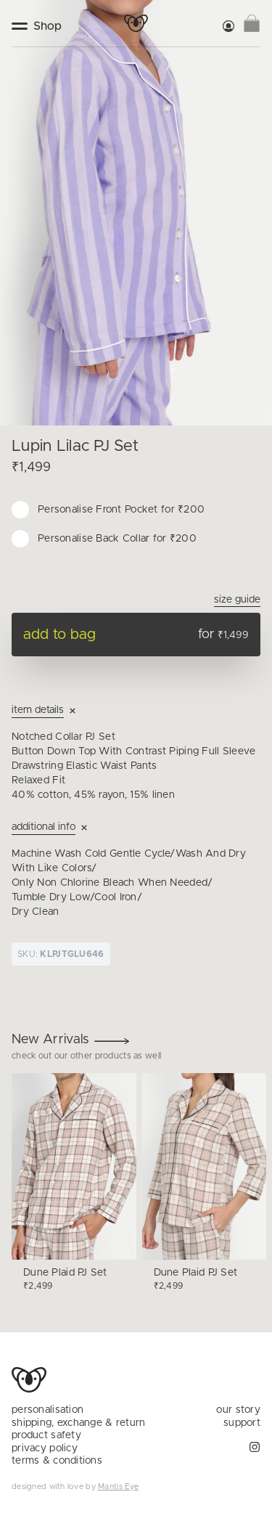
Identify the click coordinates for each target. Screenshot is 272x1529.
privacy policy (45, 1448)
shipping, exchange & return (79, 1423)
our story (238, 1410)
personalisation (47, 1410)
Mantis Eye (118, 1487)
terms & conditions (57, 1461)
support (241, 1423)
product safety (46, 1435)
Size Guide (237, 600)
